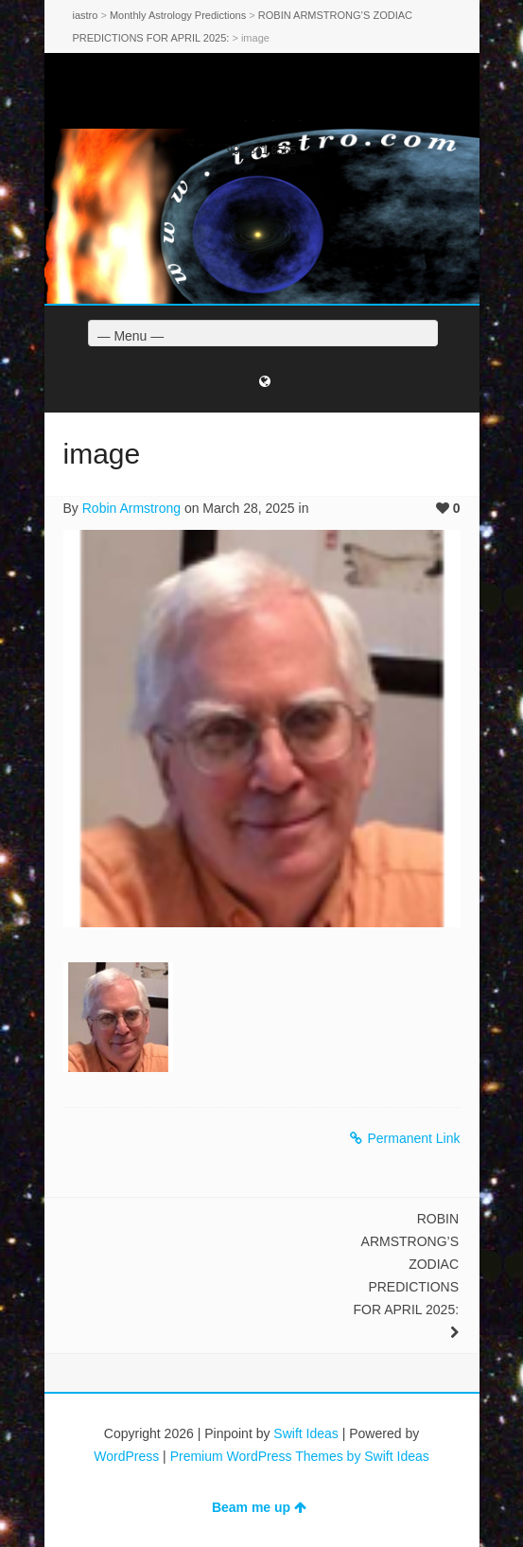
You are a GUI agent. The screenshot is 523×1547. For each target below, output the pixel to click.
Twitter (234, 114)
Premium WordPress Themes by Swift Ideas (299, 1456)
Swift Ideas (305, 1433)
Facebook (262, 114)
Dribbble (289, 114)
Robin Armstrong (131, 508)
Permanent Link (405, 1138)
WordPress (126, 1456)
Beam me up (259, 1507)
